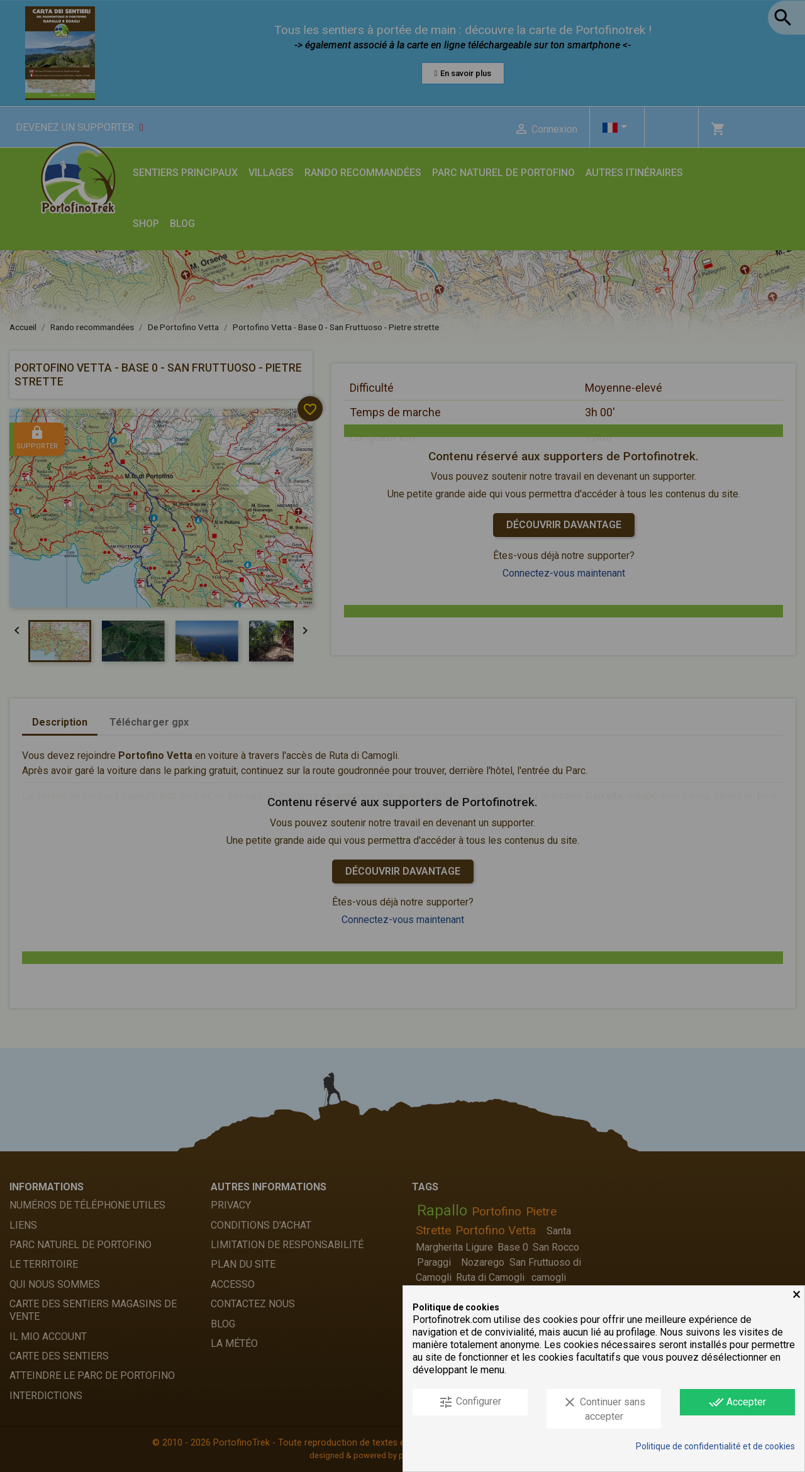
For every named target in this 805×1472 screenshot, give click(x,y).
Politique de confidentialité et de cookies (715, 1446)
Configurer (469, 1402)
